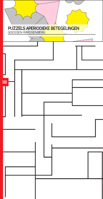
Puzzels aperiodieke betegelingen (52, 30)
